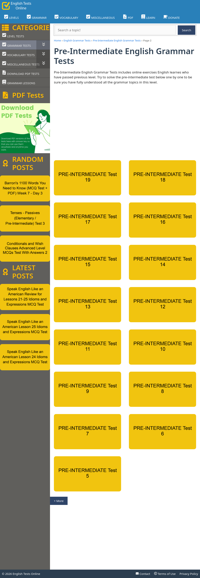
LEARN (148, 17)
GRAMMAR (36, 17)
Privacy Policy (188, 574)
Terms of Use (165, 574)
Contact (143, 574)
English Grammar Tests (76, 40)
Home (57, 40)
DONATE (171, 17)
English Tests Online (26, 574)
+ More (59, 501)
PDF (128, 17)
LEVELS (11, 17)
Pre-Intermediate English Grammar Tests (117, 40)
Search (186, 30)
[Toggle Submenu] (43, 44)
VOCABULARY (66, 17)
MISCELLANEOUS (100, 17)
